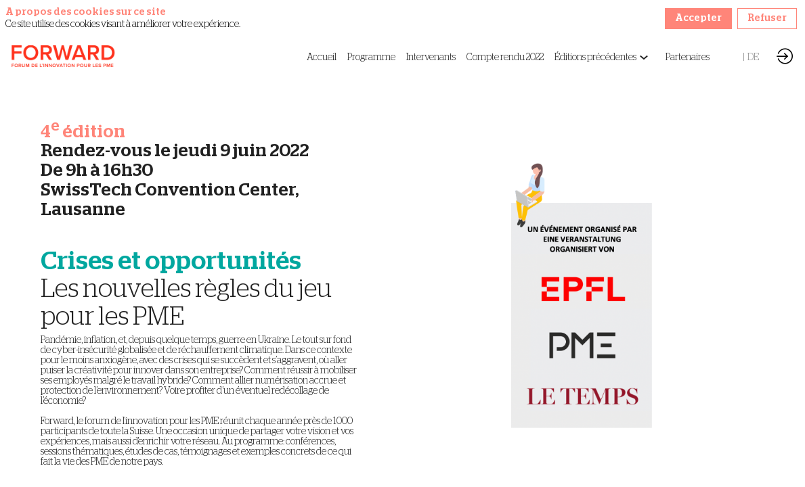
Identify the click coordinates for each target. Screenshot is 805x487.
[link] (321, 57)
